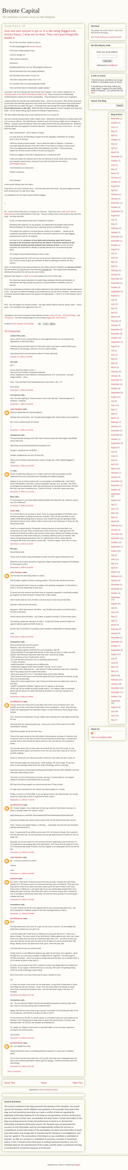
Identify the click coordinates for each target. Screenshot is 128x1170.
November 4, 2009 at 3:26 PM (21, 506)
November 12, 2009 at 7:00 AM (22, 900)
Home (44, 1083)
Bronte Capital (21, 10)
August (114, 186)
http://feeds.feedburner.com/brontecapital (106, 37)
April (113, 135)
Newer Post (9, 1083)
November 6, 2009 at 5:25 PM (21, 637)
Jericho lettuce (35, 46)
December (115, 156)
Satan (12, 511)
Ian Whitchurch (16, 702)
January (114, 199)
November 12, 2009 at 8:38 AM (22, 914)
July (112, 220)
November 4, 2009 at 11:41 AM (22, 492)
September (115, 211)
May (112, 131)
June (113, 127)
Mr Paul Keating (69, 315)
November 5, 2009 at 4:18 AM (21, 544)
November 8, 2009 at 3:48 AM (21, 697)
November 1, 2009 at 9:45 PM (21, 430)
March (113, 152)
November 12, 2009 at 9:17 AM (22, 995)
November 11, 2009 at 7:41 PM (22, 852)
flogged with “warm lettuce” (56, 318)
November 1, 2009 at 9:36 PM (21, 404)
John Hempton (16, 409)
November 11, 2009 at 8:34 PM (22, 874)
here (93, 93)
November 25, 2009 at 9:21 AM (22, 1066)
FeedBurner (113, 65)
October (114, 123)
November (115, 119)
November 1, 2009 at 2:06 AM (21, 390)
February (114, 178)
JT (11, 471)
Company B (8, 318)
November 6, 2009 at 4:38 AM (21, 567)
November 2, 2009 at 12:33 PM (22, 466)
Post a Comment (14, 1071)
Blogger (77, 1165)
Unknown (14, 879)
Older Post (77, 1083)
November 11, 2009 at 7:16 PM (22, 800)
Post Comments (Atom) (49, 1090)
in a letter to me (27, 276)
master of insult (55, 315)
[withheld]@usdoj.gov (18, 164)
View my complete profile (101, 737)
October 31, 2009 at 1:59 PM (21, 357)
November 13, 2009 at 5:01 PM (22, 1038)
